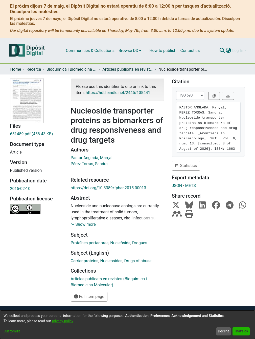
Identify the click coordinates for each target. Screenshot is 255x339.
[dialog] (127, 325)
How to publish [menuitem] (162, 50)
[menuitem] (130, 51)
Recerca (34, 69)
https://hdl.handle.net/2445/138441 (118, 92)
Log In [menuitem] (237, 50)
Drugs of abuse (138, 260)
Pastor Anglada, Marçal (91, 157)
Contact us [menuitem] (190, 50)
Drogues (139, 242)
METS (190, 185)
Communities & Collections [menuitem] (90, 50)
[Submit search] (222, 51)
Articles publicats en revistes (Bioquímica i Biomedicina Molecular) (127, 69)
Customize (12, 331)
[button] (83, 224)
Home (15, 69)
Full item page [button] (89, 296)
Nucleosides (111, 260)
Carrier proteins (85, 260)
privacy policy (62, 321)
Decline (223, 331)
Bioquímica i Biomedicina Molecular (72, 69)
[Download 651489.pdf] (36, 134)
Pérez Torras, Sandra (89, 163)
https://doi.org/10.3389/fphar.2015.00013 (108, 187)
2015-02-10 (20, 188)
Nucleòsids (120, 242)
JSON (177, 185)
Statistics (186, 165)
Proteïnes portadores (90, 242)
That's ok (241, 331)
